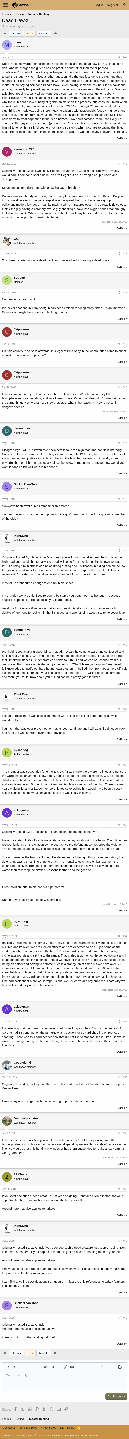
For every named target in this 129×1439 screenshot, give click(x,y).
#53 (125, 825)
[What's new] (124, 5)
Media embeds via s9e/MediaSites (82, 1435)
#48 (125, 499)
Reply (123, 138)
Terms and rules (27, 1427)
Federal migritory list (39, 1273)
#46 (125, 387)
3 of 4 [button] (30, 33)
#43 (125, 253)
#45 (125, 344)
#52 (125, 765)
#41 (125, 57)
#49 (125, 550)
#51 (125, 709)
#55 (125, 1021)
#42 (125, 163)
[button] (8, 1367)
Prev (16, 33)
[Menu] (5, 5)
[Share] (119, 57)
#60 (125, 1317)
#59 (125, 1240)
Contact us (9, 1427)
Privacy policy (48, 1427)
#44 (125, 292)
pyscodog (10, 26)
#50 (125, 644)
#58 (125, 1189)
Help (61, 1427)
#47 (125, 443)
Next (44, 33)
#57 (125, 1133)
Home (70, 1427)
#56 (125, 1077)
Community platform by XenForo (33, 1435)
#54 (125, 936)
